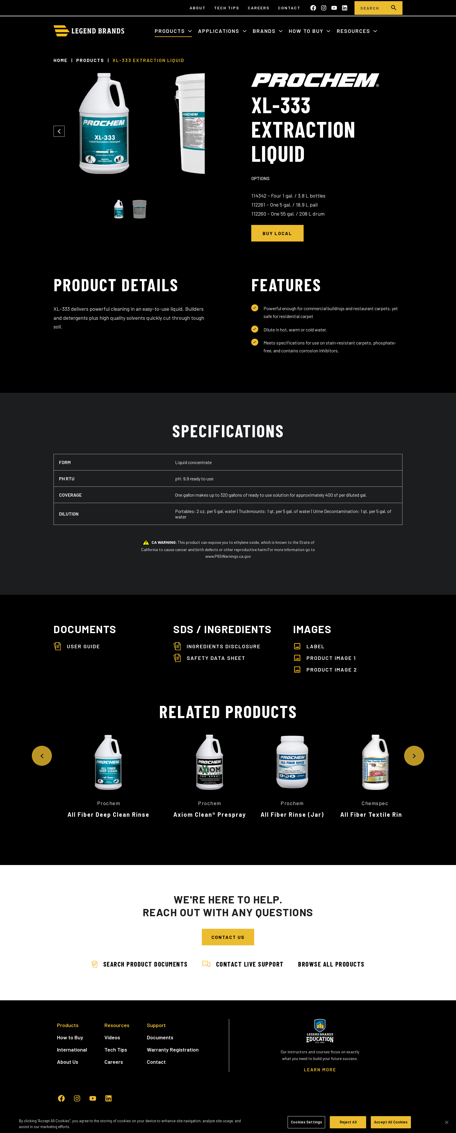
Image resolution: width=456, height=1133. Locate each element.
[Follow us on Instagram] (323, 8)
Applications (219, 31)
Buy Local (277, 233)
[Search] (370, 8)
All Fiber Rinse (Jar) (347, 814)
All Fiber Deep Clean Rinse (108, 814)
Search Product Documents (137, 957)
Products (171, 31)
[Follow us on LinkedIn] (344, 8)
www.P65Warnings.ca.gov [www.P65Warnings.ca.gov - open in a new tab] (228, 556)
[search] (393, 8)
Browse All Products (333, 957)
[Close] (446, 1122)
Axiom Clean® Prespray (228, 814)
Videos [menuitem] (112, 1030)
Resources (354, 31)
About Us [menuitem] (67, 1054)
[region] (228, 1122)
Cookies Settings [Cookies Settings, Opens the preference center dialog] (306, 1122)
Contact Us (228, 930)
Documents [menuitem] (160, 1030)
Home (61, 60)
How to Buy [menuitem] (70, 1030)
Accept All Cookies (390, 1122)
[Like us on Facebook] (313, 8)
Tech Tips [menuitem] (226, 7)
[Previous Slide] (59, 131)
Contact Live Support (243, 957)
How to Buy (307, 31)
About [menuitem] (198, 7)
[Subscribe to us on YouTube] (334, 8)
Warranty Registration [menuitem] (173, 1042)
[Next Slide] (199, 131)
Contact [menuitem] (289, 7)
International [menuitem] (72, 1042)
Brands (265, 31)
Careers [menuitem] (259, 7)
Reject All (348, 1122)
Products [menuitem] (68, 1018)
